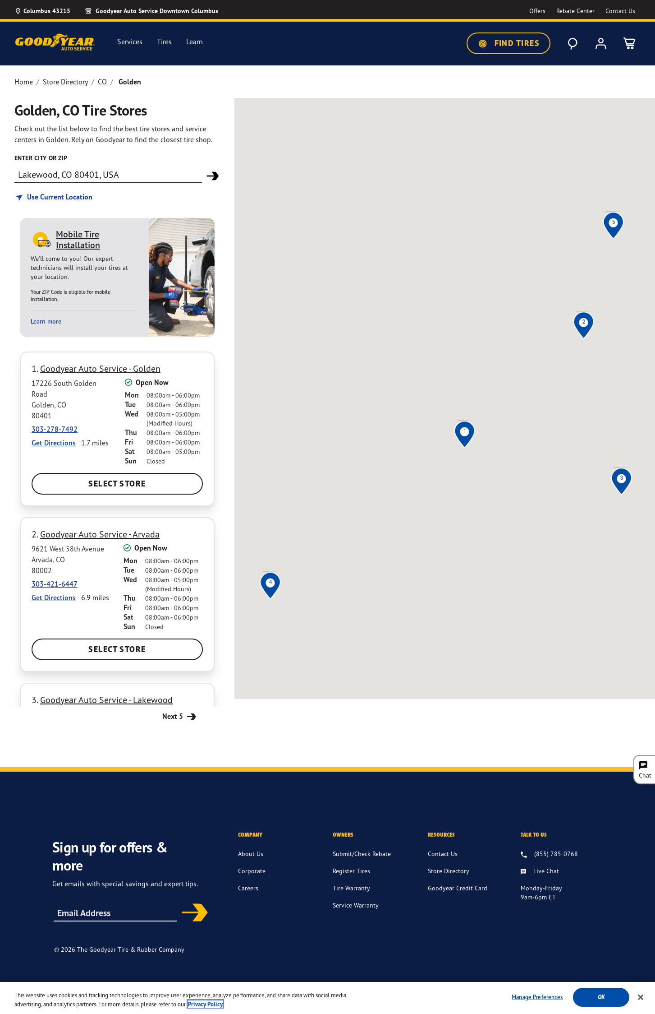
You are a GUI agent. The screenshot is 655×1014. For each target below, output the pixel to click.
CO (102, 81)
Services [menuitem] (129, 41)
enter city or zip (40, 158)
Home (23, 81)
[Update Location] (42, 11)
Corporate (252, 871)
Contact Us (443, 853)
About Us (250, 853)
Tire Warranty (351, 888)
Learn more (46, 321)
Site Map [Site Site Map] (426, 987)
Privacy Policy (388, 987)
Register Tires (351, 871)
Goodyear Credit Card (457, 888)
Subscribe (191, 913)
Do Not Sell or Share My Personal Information (507, 987)
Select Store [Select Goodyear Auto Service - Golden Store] (117, 483)
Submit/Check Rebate (362, 853)
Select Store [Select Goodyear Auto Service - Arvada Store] (117, 649)
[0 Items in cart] (630, 43)
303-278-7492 (55, 429)
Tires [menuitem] (164, 41)
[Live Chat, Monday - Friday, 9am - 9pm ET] (540, 871)
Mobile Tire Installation (78, 239)
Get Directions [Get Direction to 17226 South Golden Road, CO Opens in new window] (54, 442)
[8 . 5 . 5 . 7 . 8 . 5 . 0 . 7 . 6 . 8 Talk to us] (549, 854)
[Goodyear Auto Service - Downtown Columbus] (151, 11)
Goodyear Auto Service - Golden (100, 368)
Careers (248, 888)
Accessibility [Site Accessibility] (284, 987)
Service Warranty (356, 905)
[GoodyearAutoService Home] (55, 42)
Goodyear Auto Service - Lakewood (106, 699)
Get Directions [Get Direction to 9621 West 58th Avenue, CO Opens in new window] (54, 597)
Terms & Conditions (335, 987)
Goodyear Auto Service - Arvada (100, 534)
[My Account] (601, 43)
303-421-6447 (55, 583)
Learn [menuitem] (194, 41)
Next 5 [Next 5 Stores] (180, 716)
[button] (464, 431)
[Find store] (108, 174)
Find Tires (508, 43)
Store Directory (65, 81)
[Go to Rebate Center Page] (575, 11)
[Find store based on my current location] (53, 197)
